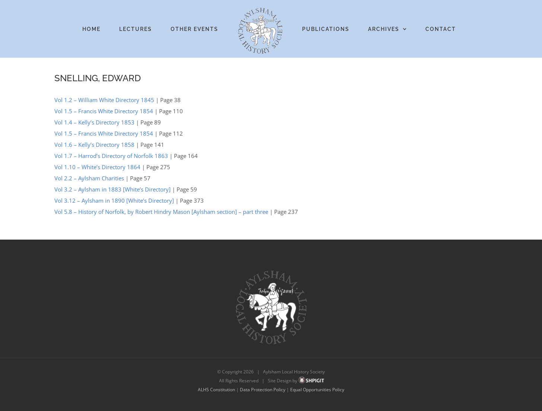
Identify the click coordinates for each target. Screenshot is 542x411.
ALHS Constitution (216, 389)
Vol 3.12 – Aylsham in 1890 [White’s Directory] (114, 200)
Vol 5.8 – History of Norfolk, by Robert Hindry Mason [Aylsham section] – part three (161, 211)
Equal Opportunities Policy (317, 389)
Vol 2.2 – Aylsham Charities (89, 178)
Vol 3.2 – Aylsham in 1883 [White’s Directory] (112, 189)
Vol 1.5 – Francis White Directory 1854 (103, 111)
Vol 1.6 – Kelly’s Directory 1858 (94, 144)
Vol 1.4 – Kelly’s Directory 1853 (94, 122)
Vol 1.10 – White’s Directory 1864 (97, 167)
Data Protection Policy (262, 389)
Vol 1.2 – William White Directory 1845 (104, 100)
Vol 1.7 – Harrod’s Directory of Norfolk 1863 (111, 155)
